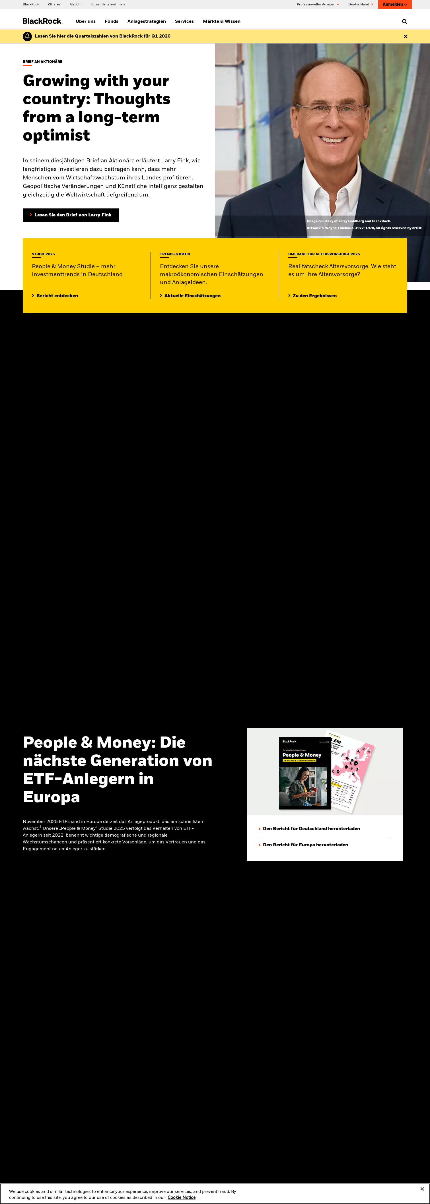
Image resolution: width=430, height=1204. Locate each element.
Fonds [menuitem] (111, 21)
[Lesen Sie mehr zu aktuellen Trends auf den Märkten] (190, 296)
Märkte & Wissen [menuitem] (221, 21)
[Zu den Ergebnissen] (312, 296)
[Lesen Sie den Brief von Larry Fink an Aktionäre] (71, 215)
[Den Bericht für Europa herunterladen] (303, 845)
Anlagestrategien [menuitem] (146, 21)
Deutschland (361, 4)
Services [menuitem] (184, 21)
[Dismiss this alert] (405, 36)
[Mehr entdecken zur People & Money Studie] (55, 296)
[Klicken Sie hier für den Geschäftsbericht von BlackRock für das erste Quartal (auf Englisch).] (101, 36)
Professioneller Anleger (318, 4)
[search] (403, 21)
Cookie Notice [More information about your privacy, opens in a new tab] (182, 1202)
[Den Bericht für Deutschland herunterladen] (309, 829)
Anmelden (395, 4)
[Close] (422, 1192)
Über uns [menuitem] (86, 21)
